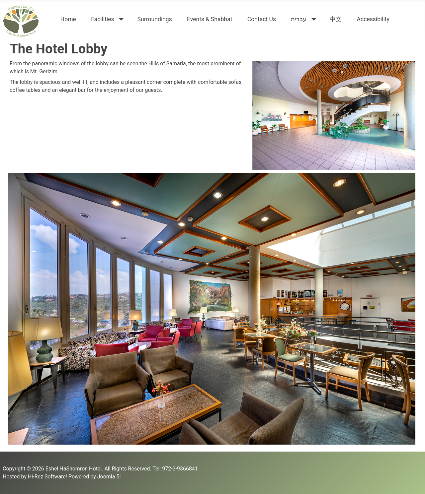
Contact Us (261, 19)
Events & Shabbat (209, 19)
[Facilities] (120, 19)
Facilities (102, 19)
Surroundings (154, 19)
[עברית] (312, 19)
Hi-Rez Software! (47, 476)
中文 (336, 19)
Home (68, 19)
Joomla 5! (109, 476)
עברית (298, 19)
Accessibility (373, 19)
